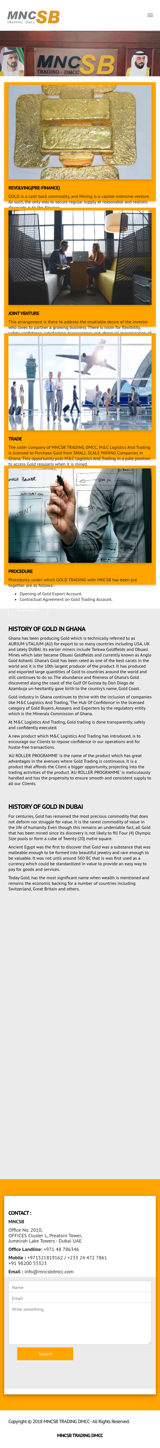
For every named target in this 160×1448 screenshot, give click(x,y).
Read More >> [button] (28, 610)
